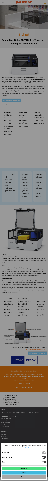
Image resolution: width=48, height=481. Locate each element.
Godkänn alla (24, 468)
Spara (24, 472)
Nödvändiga (5, 452)
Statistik (4, 462)
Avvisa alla (24, 476)
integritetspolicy (27, 447)
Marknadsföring (7, 457)
